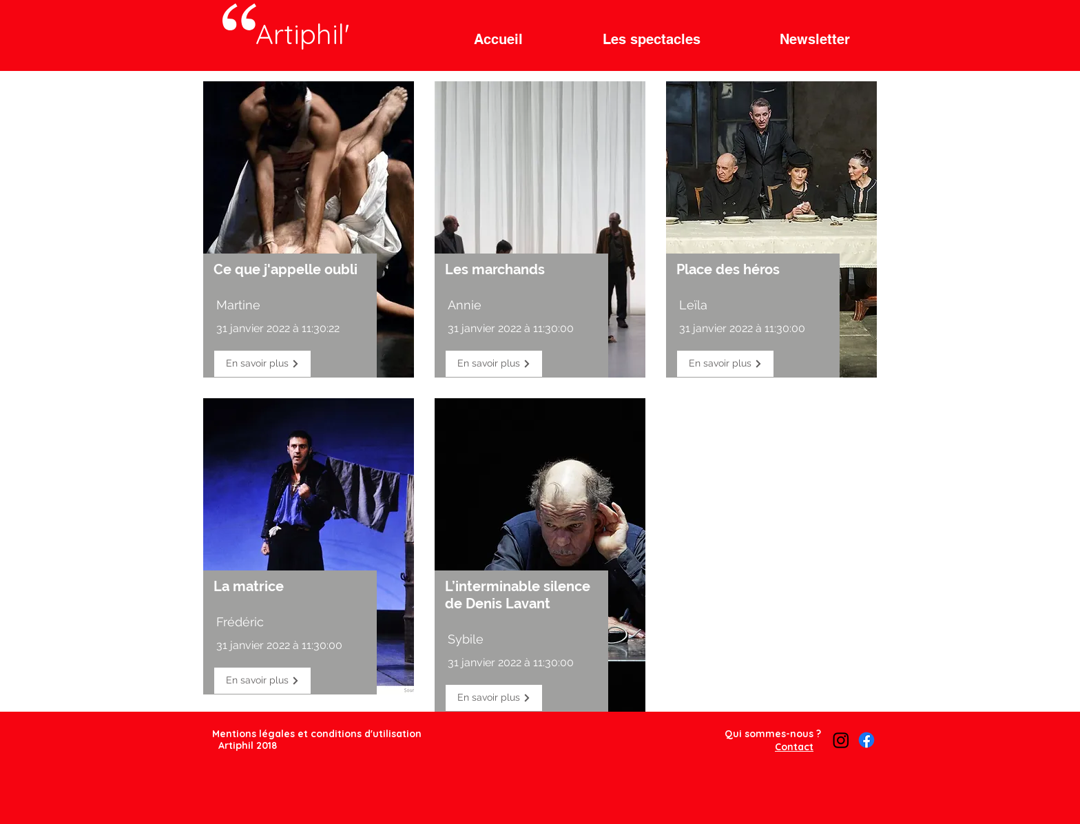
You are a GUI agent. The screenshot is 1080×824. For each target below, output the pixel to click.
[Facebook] (866, 740)
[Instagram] (841, 740)
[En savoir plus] (262, 364)
